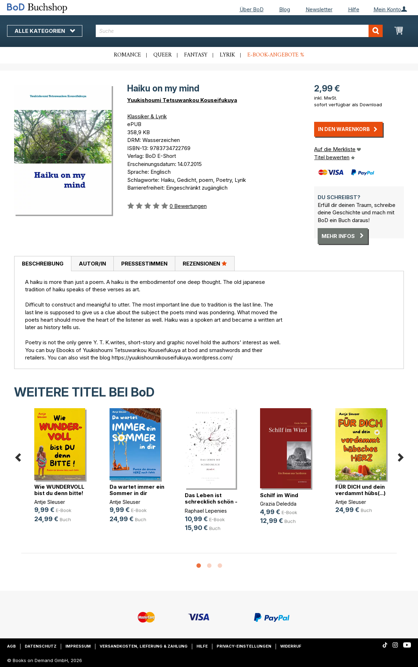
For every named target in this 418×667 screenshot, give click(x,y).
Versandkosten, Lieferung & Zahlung (144, 646)
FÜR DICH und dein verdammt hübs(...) (360, 489)
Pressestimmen (144, 263)
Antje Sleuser (49, 502)
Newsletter (319, 9)
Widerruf (290, 646)
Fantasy (195, 55)
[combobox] (239, 31)
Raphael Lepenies (206, 511)
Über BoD (252, 9)
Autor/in (92, 263)
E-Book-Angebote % (275, 55)
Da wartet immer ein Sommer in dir (137, 489)
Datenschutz (41, 646)
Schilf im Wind (279, 495)
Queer (162, 55)
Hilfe (353, 9)
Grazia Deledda (278, 504)
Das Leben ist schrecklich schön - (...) (211, 501)
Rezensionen (205, 263)
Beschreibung (43, 263)
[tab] (42, 264)
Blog (284, 9)
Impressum (78, 646)
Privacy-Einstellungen (244, 646)
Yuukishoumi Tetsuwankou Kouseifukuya (182, 100)
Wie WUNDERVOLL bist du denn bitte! (59, 489)
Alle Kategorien (44, 31)
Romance (127, 55)
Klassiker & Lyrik (147, 116)
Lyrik (227, 55)
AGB (11, 646)
